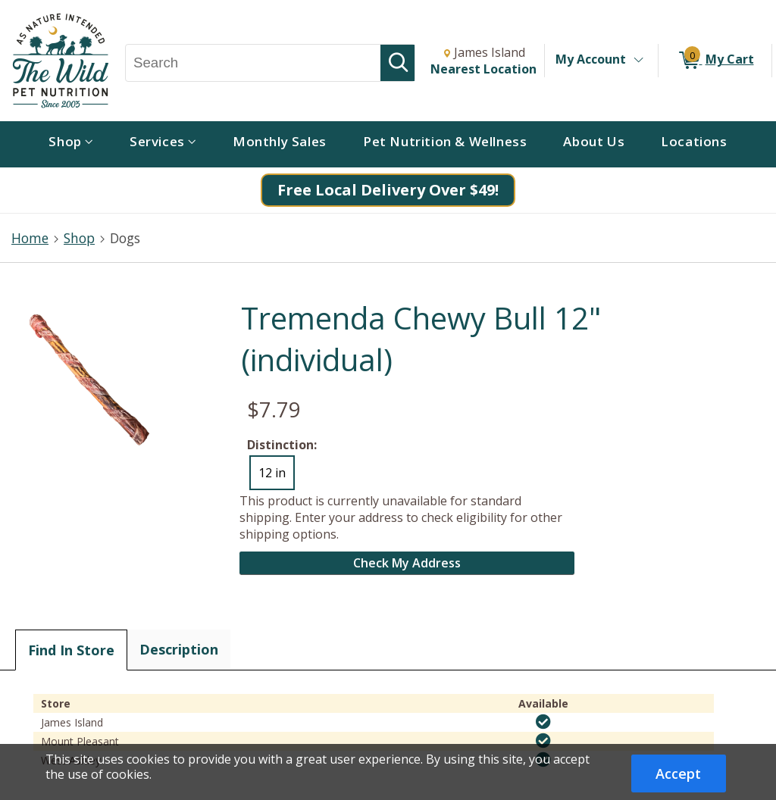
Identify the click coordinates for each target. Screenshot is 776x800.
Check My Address (407, 563)
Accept (678, 773)
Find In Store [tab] (71, 650)
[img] (543, 722)
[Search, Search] (253, 63)
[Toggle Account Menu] (638, 61)
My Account (590, 59)
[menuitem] (70, 144)
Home (29, 238)
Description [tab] (178, 649)
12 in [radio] (272, 472)
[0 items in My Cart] (715, 60)
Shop (79, 238)
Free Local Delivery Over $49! (388, 190)
